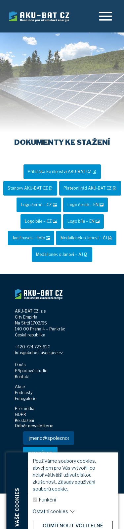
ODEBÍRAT (40, 453)
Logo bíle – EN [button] (83, 221)
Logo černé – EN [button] (85, 204)
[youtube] (90, 515)
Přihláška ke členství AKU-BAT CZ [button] (62, 171)
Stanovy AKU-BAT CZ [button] (30, 188)
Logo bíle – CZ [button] (41, 221)
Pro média (24, 408)
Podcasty (23, 392)
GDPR (20, 414)
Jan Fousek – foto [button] (31, 237)
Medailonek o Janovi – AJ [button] (62, 254)
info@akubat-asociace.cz (39, 352)
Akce (20, 386)
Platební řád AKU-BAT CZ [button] (90, 188)
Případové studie (31, 370)
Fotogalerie (25, 398)
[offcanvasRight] (105, 16)
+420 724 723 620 (33, 346)
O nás (20, 364)
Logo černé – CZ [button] (39, 204)
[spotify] (103, 515)
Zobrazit (68, 504)
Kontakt (22, 376)
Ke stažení (24, 420)
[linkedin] (77, 515)
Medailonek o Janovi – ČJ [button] (86, 237)
